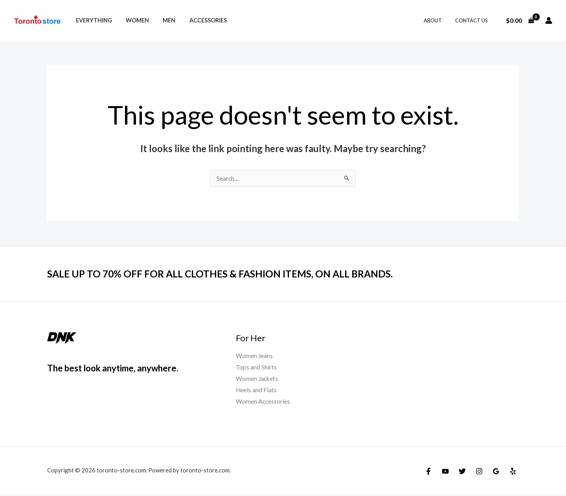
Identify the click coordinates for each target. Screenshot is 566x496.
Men (162, 20)
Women (133, 20)
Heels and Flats (256, 391)
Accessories (199, 20)
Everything (92, 20)
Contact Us (473, 20)
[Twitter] (462, 473)
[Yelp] (512, 473)
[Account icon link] (548, 20)
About (437, 20)
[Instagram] (479, 473)
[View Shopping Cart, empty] (519, 20)
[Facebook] (428, 473)
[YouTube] (445, 473)
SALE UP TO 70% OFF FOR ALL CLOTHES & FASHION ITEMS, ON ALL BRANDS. (229, 274)
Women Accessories (263, 403)
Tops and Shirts (256, 368)
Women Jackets (257, 379)
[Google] (496, 473)
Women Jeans (254, 356)
